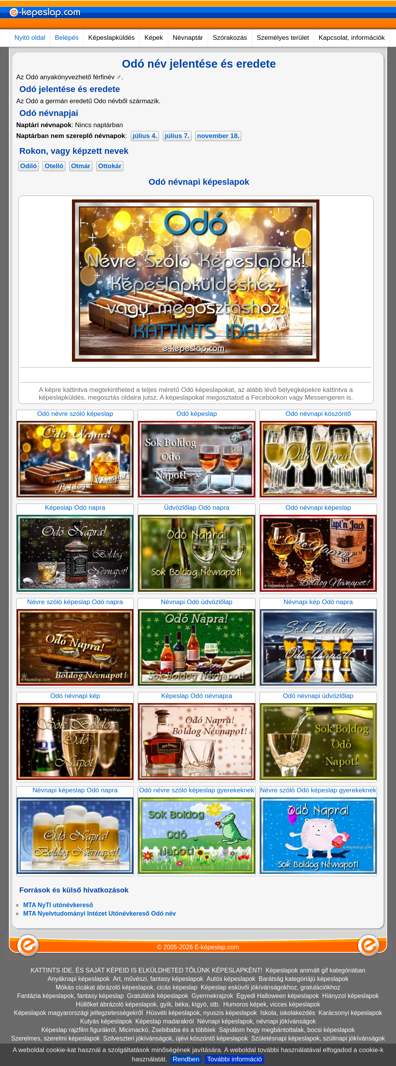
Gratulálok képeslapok (157, 996)
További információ (234, 1059)
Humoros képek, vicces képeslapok (271, 1004)
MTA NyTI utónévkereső (58, 905)
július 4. (145, 136)
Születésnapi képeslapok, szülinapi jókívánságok (318, 1038)
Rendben (185, 1059)
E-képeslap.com (217, 947)
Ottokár (109, 166)
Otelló (53, 166)
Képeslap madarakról (164, 1021)
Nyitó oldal (30, 37)
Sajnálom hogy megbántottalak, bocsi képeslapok (287, 1030)
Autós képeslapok (231, 979)
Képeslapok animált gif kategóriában (315, 970)
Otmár (80, 166)
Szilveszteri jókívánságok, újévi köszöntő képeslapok (175, 1038)
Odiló (28, 166)
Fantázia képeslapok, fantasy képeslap (70, 996)
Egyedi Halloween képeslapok (277, 996)
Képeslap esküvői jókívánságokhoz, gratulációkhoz (270, 987)
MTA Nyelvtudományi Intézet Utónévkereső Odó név (99, 913)
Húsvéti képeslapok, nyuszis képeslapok (201, 1013)
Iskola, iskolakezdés (287, 1013)
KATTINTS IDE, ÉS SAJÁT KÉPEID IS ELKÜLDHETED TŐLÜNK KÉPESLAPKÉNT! (146, 970)
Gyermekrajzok (212, 996)
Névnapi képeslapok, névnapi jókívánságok (256, 1021)
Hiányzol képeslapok (350, 996)
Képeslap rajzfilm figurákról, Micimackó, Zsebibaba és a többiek (128, 1030)
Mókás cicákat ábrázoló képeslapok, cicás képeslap (126, 987)
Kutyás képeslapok (106, 1021)
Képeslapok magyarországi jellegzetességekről (78, 1013)
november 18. (218, 136)
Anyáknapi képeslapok (78, 979)
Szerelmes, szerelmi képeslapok (55, 1038)
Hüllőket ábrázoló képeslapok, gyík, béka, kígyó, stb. (148, 1004)
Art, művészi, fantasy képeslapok (158, 979)
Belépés (67, 37)
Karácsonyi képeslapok (350, 1013)
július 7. (177, 136)
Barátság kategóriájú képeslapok (303, 979)
